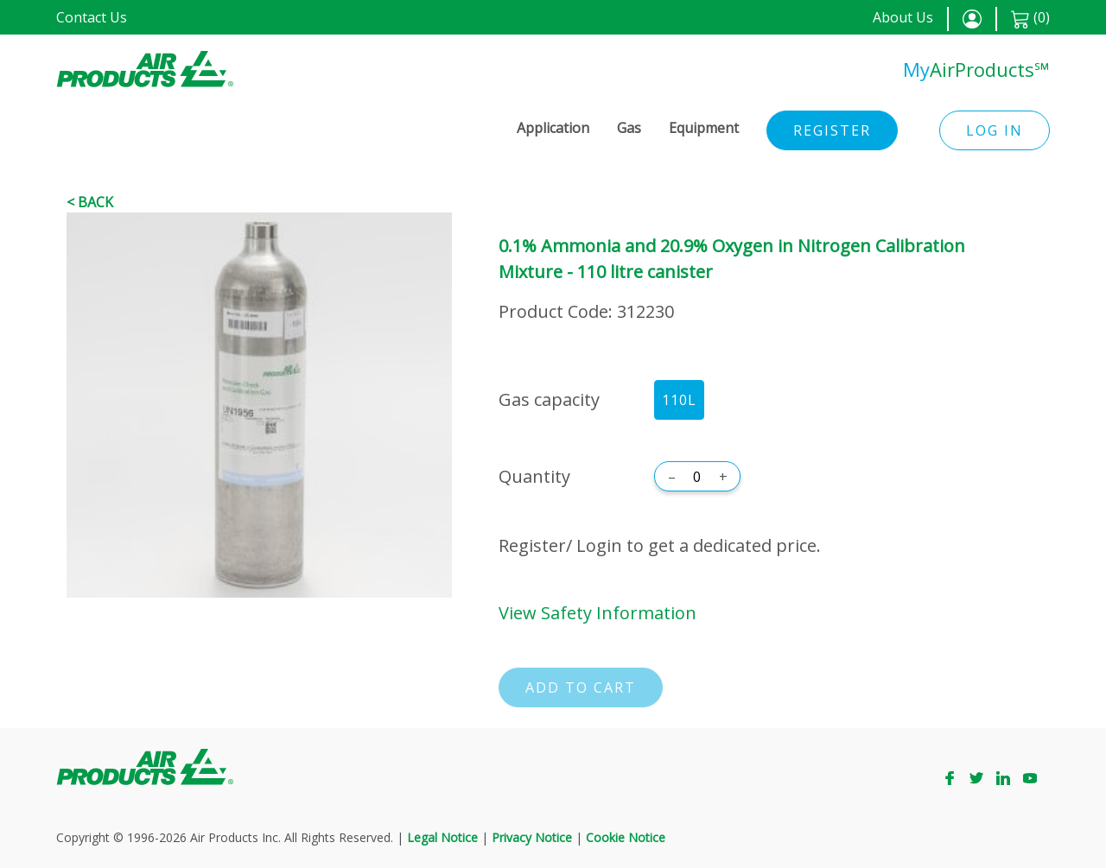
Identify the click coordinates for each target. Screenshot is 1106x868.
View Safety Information (597, 612)
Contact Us (91, 17)
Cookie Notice (625, 837)
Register (832, 130)
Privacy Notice (532, 837)
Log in (994, 130)
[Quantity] (697, 477)
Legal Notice (442, 837)
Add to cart (580, 687)
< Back (90, 202)
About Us (903, 17)
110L (679, 399)
